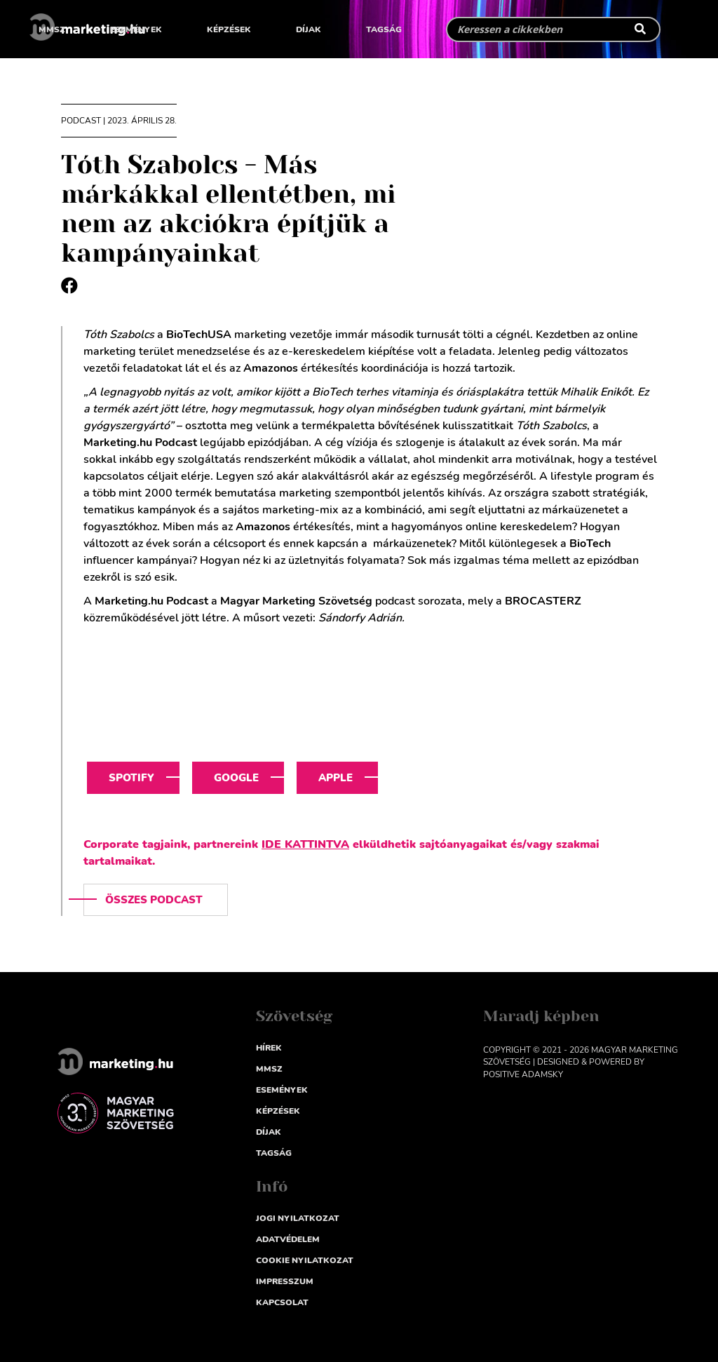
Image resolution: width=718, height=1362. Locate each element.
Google (236, 778)
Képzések (229, 29)
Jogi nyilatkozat (297, 1218)
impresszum (284, 1281)
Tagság (384, 29)
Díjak (308, 29)
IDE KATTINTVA (305, 844)
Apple (335, 778)
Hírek (269, 1047)
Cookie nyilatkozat (304, 1260)
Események (136, 29)
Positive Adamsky (523, 1074)
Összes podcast (154, 900)
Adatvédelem (288, 1239)
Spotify (131, 778)
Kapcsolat (282, 1302)
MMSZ (52, 29)
